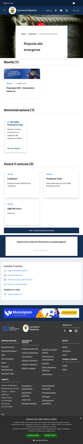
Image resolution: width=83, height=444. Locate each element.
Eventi (64, 369)
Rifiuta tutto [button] (50, 435)
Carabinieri (12, 178)
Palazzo (10, 174)
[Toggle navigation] (4, 10)
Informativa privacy (49, 392)
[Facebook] (55, 10)
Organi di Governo (8, 347)
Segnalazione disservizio (26, 394)
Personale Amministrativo (7, 368)
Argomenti (32, 33)
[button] (41, 440)
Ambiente (45, 363)
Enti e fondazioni (7, 358)
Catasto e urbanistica (29, 364)
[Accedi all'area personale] (74, 3)
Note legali (46, 396)
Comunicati (66, 351)
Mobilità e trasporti (29, 368)
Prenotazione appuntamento (27, 387)
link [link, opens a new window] (54, 431)
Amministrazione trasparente (48, 387)
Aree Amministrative (9, 351)
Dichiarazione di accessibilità (48, 402)
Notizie (9, 83)
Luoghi (64, 365)
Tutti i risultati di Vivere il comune (41, 230)
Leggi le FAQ (26, 399)
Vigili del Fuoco (14, 208)
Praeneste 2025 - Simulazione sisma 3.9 (20, 89)
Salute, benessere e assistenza (49, 369)
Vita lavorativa (27, 356)
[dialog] (41, 430)
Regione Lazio (8, 3)
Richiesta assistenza (29, 403)
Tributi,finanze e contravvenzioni (48, 358)
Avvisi (64, 354)
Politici (3, 362)
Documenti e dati (7, 373)
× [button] (80, 418)
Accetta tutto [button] (33, 435)
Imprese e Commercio (29, 360)
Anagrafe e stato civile (30, 348)
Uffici (3, 354)
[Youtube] (60, 10)
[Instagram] (66, 10)
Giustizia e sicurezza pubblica (49, 351)
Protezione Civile (54, 178)
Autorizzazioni (47, 374)
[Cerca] (78, 10)
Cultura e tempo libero (30, 352)
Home (23, 33)
